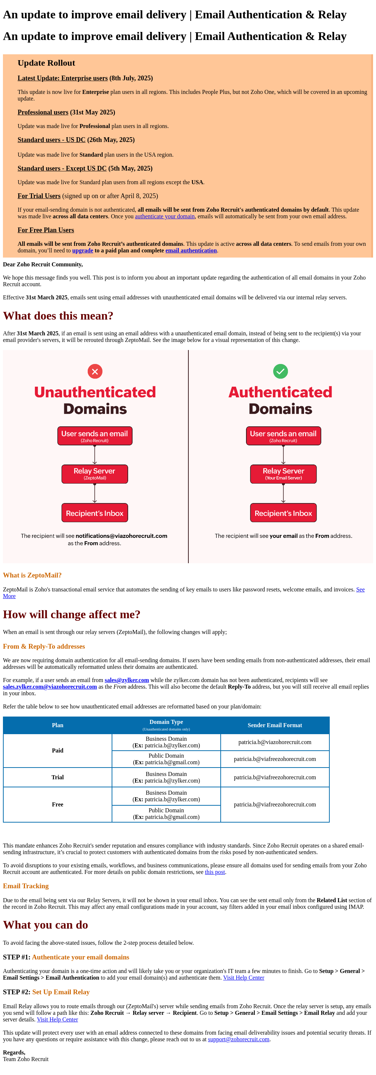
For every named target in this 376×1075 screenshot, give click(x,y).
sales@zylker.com (127, 680)
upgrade (82, 250)
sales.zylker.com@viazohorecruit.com (50, 687)
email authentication (191, 250)
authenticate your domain (165, 216)
